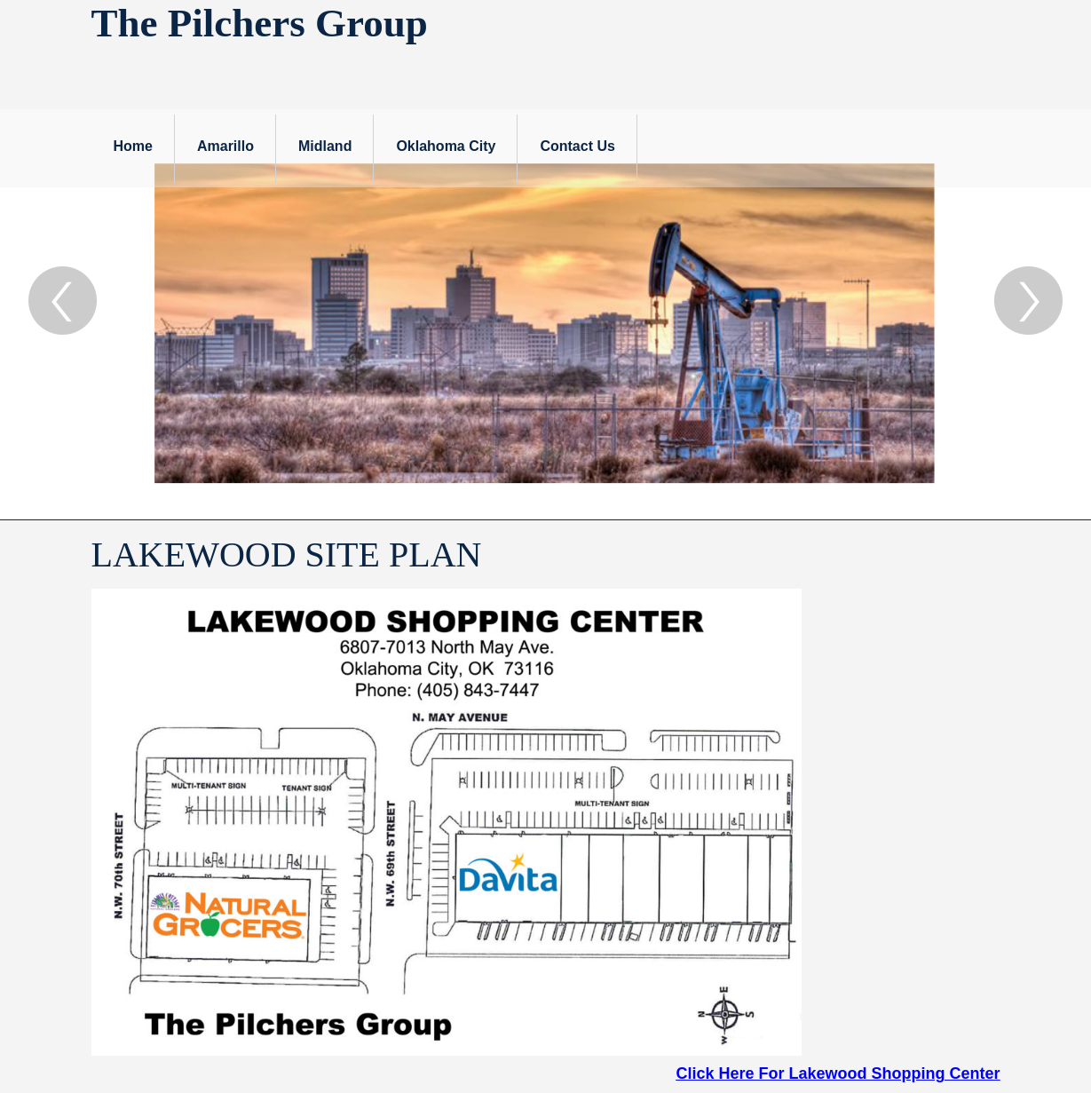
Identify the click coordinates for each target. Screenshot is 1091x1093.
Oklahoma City (445, 146)
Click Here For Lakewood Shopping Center (838, 1073)
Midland (325, 146)
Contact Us (577, 146)
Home (133, 146)
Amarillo (225, 146)
